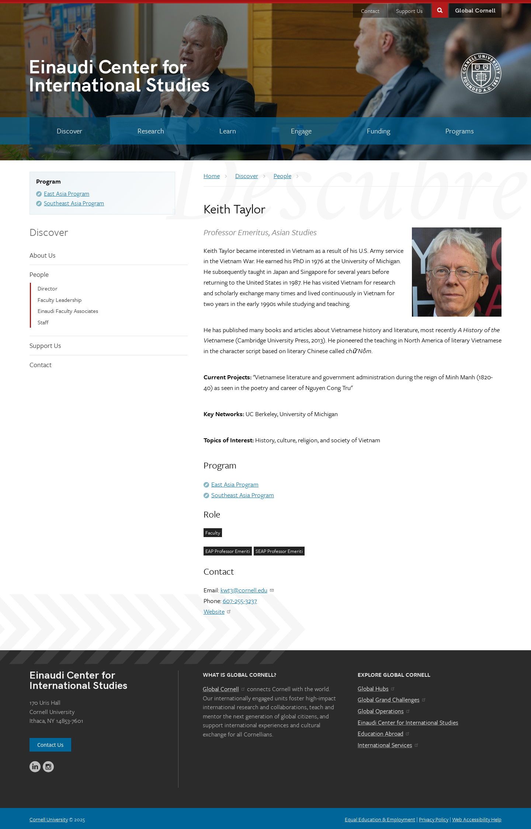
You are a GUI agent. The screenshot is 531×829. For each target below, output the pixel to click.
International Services (388, 743)
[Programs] (459, 129)
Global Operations (384, 709)
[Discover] (70, 129)
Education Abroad (384, 731)
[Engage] (301, 129)
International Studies (147, 76)
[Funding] (379, 129)
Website (218, 609)
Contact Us (50, 742)
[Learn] (227, 129)
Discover (49, 230)
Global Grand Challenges (392, 697)
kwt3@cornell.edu (248, 588)
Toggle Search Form (440, 8)
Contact (370, 9)
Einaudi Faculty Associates (68, 309)
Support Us (409, 9)
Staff (43, 320)
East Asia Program (66, 191)
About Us (42, 253)
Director (48, 286)
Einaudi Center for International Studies (408, 720)
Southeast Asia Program (74, 201)
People (39, 272)
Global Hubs (377, 686)
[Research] (151, 129)
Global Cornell (475, 9)
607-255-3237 (240, 598)
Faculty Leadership (59, 298)
